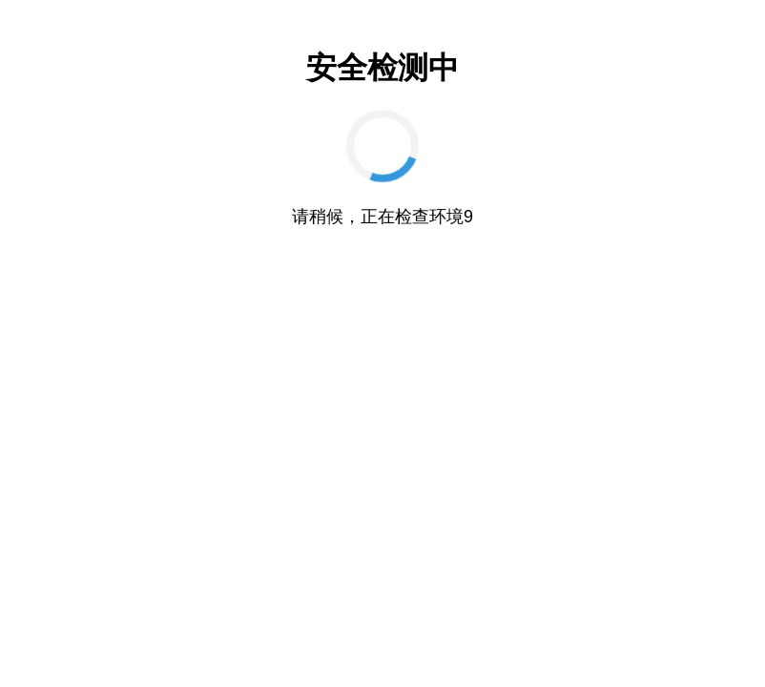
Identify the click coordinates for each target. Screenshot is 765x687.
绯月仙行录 (662, 642)
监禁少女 (367, 616)
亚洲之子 (576, 616)
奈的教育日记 (371, 642)
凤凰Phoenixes (497, 642)
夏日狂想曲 (297, 642)
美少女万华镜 (644, 616)
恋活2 (433, 642)
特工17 (125, 616)
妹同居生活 (185, 616)
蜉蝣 (716, 642)
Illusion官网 (303, 616)
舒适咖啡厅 (382, 669)
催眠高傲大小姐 (150, 642)
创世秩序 (426, 616)
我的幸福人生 (67, 642)
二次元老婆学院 (583, 642)
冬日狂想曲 (229, 642)
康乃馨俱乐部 (61, 616)
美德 (526, 616)
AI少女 (244, 616)
